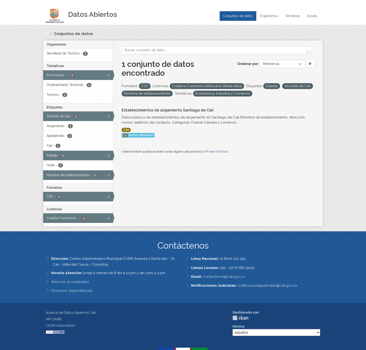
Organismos (269, 16)
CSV (126, 130)
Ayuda (312, 16)
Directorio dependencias (71, 291)
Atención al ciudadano (70, 282)
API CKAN (53, 319)
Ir (310, 63)
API (205, 151)
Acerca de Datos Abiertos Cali (71, 313)
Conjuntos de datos (238, 16)
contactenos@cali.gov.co (224, 277)
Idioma (238, 326)
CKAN (240, 317)
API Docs (221, 151)
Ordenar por (247, 64)
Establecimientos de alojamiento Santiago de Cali (168, 110)
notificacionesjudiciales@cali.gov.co (267, 285)
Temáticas (292, 16)
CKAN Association (60, 325)
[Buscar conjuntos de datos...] (214, 50)
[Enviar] (310, 49)
